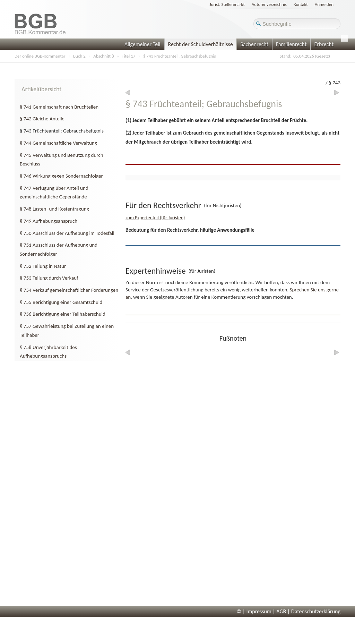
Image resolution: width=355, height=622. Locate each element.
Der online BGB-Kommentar (40, 56)
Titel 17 (128, 56)
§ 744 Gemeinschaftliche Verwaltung (58, 143)
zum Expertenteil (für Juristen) (155, 218)
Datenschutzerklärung (315, 611)
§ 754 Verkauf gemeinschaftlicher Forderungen (69, 290)
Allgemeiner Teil (142, 44)
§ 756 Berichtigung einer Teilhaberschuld (62, 314)
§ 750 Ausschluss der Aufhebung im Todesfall (67, 233)
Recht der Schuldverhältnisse (200, 44)
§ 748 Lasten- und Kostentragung (54, 209)
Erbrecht (324, 44)
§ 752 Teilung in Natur (43, 266)
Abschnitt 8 (103, 56)
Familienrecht (291, 44)
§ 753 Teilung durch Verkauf (49, 278)
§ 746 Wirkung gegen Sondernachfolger (61, 176)
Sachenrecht (254, 44)
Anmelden (324, 4)
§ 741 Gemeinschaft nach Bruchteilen (59, 107)
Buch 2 (79, 56)
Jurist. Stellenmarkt (227, 4)
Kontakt (301, 4)
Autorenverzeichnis (269, 4)
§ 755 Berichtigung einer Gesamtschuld (61, 302)
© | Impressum (254, 611)
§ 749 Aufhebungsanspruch (48, 221)
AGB (281, 611)
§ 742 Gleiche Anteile (42, 119)
